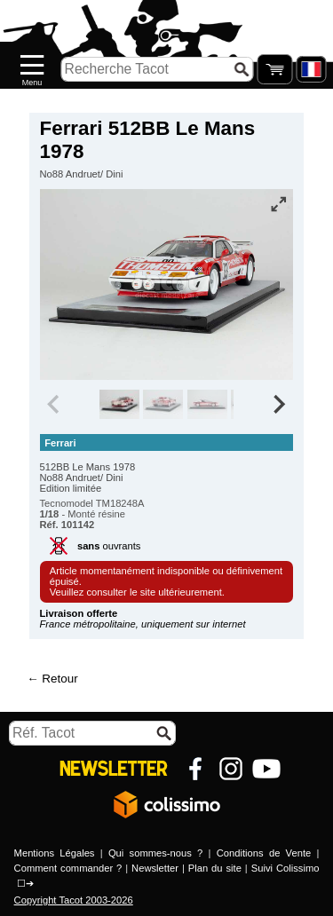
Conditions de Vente (264, 853)
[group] (119, 405)
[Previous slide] (55, 405)
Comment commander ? (68, 868)
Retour (59, 678)
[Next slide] (279, 405)
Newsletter (154, 868)
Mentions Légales (54, 853)
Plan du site (215, 868)
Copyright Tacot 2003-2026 (73, 900)
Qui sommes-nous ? (155, 853)
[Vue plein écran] (278, 204)
